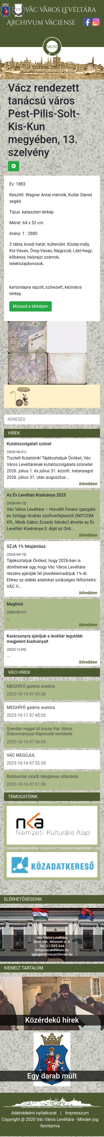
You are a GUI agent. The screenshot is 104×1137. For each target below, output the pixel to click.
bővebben (88, 483)
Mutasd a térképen (30, 306)
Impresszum (77, 1113)
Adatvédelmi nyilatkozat (34, 1113)
